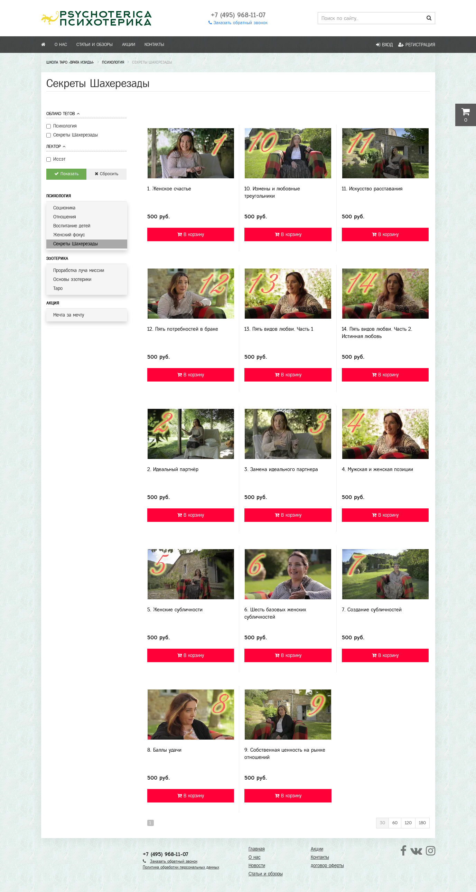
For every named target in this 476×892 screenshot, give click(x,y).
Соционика (64, 207)
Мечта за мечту (68, 315)
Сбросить (106, 173)
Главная (257, 849)
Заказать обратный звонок (238, 22)
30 (382, 822)
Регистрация (416, 44)
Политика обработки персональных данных (181, 867)
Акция (52, 303)
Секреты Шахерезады (75, 243)
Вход (384, 44)
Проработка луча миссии (78, 270)
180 (422, 822)
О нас (61, 44)
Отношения (64, 216)
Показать (66, 173)
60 (395, 822)
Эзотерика (57, 258)
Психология (58, 196)
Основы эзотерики (72, 279)
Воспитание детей (71, 225)
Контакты (154, 44)
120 (408, 822)
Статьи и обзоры (94, 44)
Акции (128, 44)
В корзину (190, 234)
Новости (257, 865)
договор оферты (327, 865)
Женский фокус (69, 234)
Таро (58, 288)
